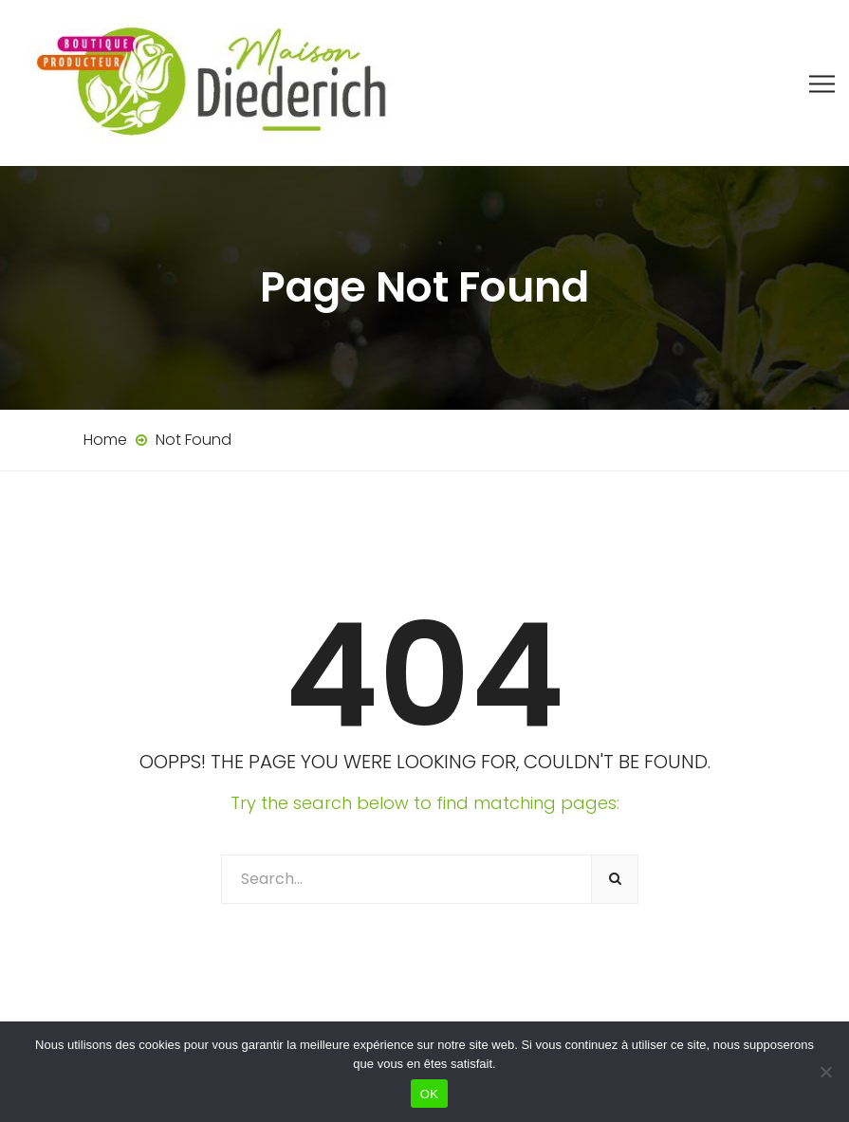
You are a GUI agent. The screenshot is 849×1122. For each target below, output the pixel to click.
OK (429, 1094)
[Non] (825, 1071)
